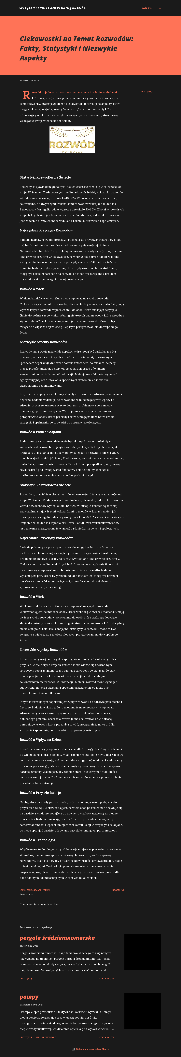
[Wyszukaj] (147, 8)
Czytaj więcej (106, 978)
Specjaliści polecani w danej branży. (52, 8)
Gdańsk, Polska (41, 890)
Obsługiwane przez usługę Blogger (91, 1049)
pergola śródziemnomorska (57, 938)
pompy (29, 997)
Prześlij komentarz (45, 1037)
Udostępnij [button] (146, 91)
